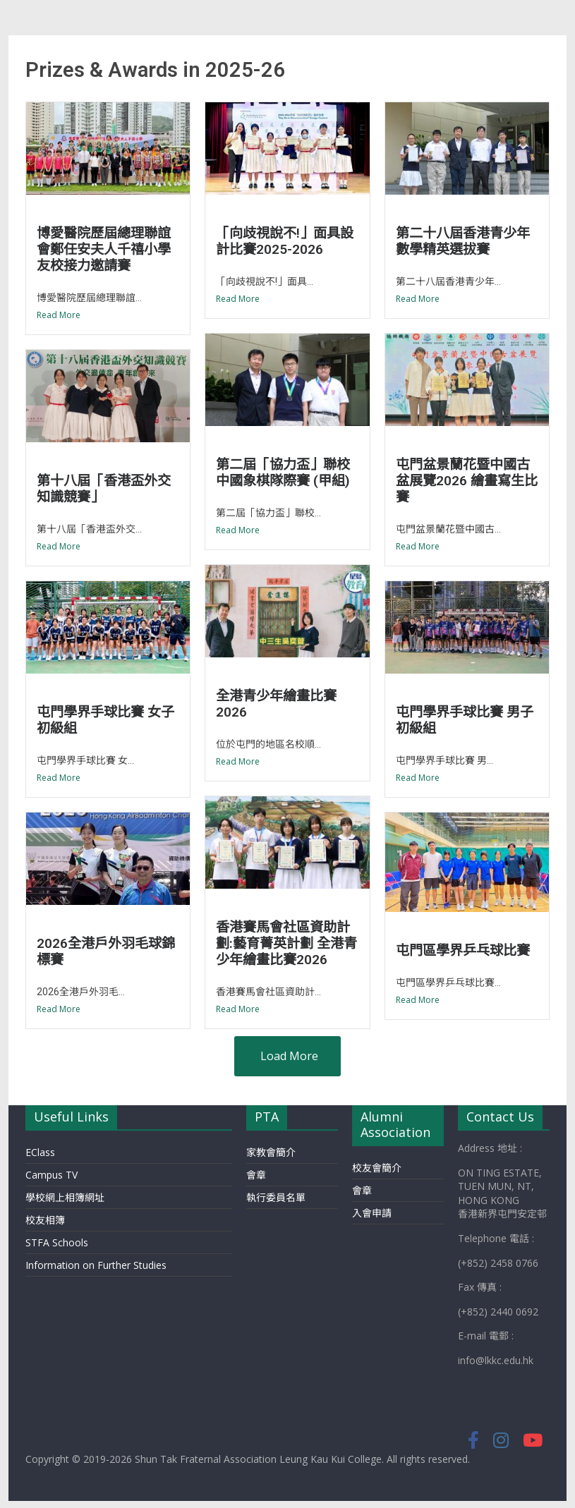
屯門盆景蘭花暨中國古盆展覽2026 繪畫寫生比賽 (467, 480)
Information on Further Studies (96, 1265)
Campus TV (51, 1174)
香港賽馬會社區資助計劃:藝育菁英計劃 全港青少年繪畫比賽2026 (286, 943)
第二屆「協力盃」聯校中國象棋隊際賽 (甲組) (283, 472)
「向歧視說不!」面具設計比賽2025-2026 (284, 241)
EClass (40, 1152)
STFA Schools (56, 1242)
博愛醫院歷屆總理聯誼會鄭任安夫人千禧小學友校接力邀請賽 (104, 249)
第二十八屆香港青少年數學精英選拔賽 (463, 241)
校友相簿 (45, 1220)
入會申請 (372, 1213)
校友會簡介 (376, 1167)
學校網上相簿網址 (64, 1197)
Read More (58, 315)
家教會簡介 (271, 1152)
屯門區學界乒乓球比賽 (463, 950)
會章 (256, 1174)
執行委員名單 (275, 1197)
